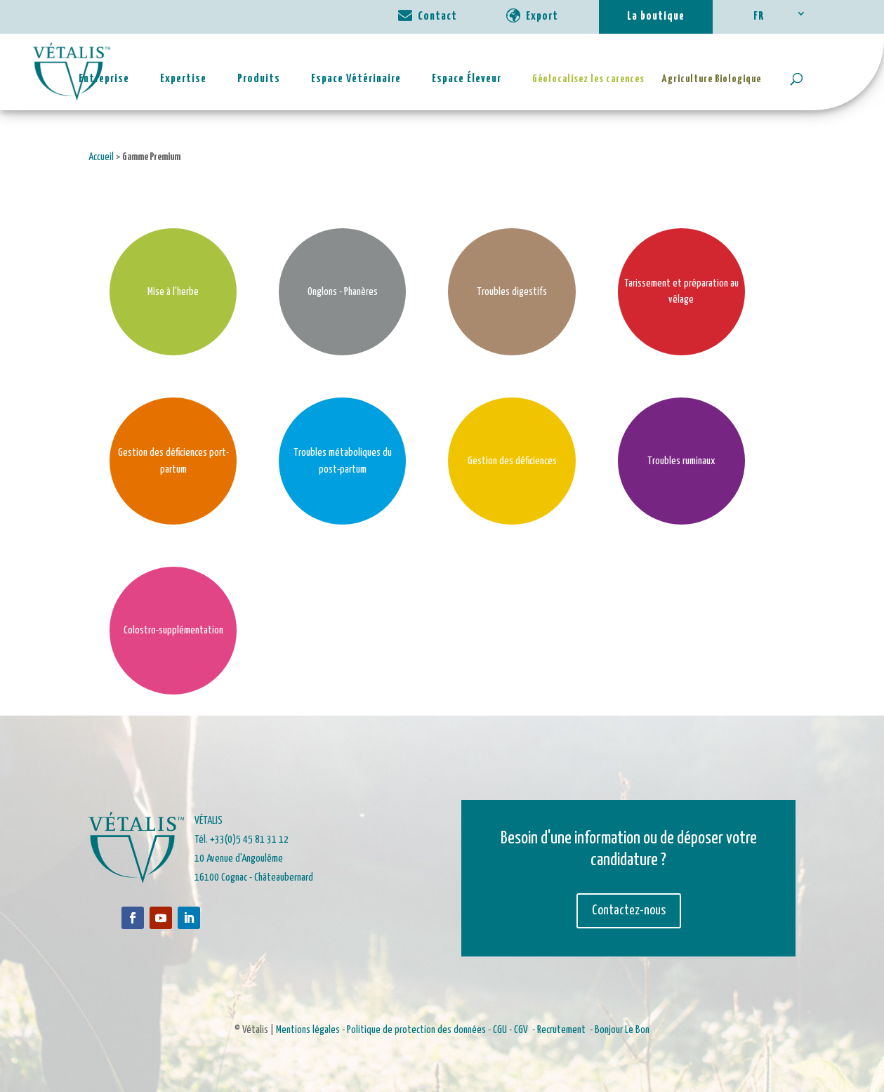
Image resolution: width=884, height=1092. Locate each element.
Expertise (183, 79)
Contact (437, 16)
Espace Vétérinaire (356, 79)
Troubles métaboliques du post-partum (342, 461)
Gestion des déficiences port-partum (173, 461)
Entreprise (104, 79)
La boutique (656, 16)
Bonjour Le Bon (622, 1030)
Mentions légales (308, 1030)
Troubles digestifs (512, 292)
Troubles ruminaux (681, 461)
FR (759, 16)
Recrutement (561, 1030)
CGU (500, 1030)
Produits (258, 79)
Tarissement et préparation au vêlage (681, 291)
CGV (521, 1030)
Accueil (101, 157)
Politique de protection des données (416, 1030)
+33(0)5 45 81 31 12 (249, 839)
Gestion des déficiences (512, 461)
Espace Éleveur (466, 79)
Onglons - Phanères (343, 292)
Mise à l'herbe (173, 292)
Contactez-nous (629, 910)
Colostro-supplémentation (173, 630)
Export (542, 16)
